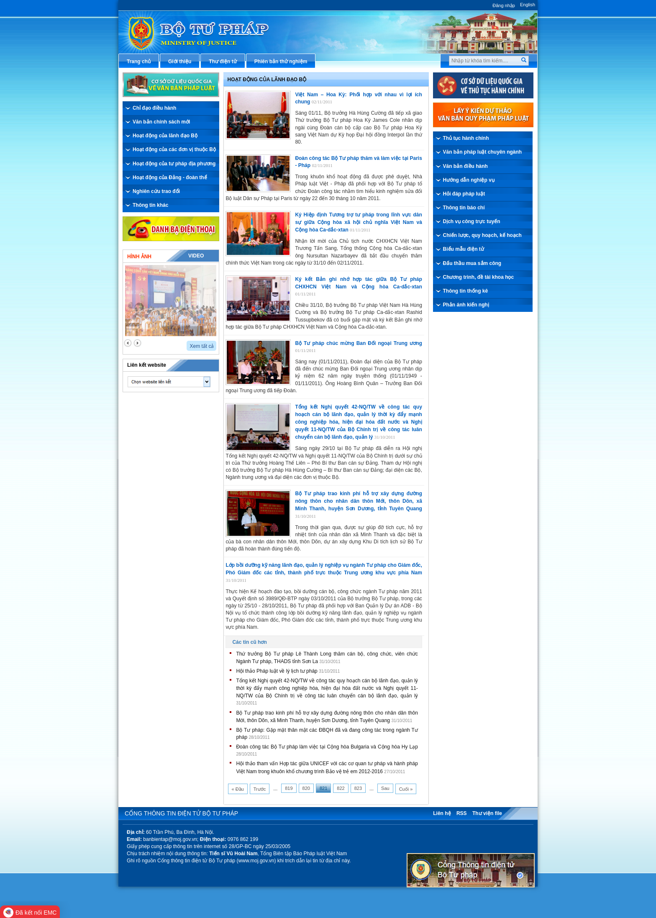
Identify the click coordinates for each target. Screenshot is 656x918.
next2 (137, 343)
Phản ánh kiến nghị (466, 305)
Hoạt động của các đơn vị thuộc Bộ (174, 149)
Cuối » (406, 789)
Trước (260, 789)
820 (306, 788)
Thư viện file (487, 813)
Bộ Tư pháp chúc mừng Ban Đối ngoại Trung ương (358, 343)
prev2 (128, 343)
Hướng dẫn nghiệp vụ (469, 180)
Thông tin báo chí (464, 208)
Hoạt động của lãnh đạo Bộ (165, 136)
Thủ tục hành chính (466, 138)
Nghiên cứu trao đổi (156, 191)
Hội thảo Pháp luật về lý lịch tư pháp (276, 671)
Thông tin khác (150, 205)
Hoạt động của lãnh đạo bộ (267, 79)
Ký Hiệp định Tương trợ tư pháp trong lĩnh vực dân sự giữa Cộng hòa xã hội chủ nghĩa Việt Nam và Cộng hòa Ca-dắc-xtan (358, 222)
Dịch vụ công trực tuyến (471, 221)
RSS (461, 813)
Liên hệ (442, 813)
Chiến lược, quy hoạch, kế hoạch (482, 235)
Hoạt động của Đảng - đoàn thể (170, 177)
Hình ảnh (139, 257)
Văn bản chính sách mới (161, 122)
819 (288, 788)
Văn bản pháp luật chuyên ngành (482, 152)
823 (358, 788)
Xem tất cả (202, 346)
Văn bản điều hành (465, 166)
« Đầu (238, 789)
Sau (385, 788)
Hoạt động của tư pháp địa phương (174, 164)
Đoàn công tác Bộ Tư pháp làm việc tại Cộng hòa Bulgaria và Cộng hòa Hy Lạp (327, 747)
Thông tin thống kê (465, 291)
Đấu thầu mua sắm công (472, 263)
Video (196, 256)
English (527, 4)
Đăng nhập (503, 5)
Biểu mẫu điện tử (463, 249)
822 (340, 788)
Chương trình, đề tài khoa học (478, 277)
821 (323, 788)
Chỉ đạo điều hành (154, 108)
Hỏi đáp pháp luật (464, 194)
